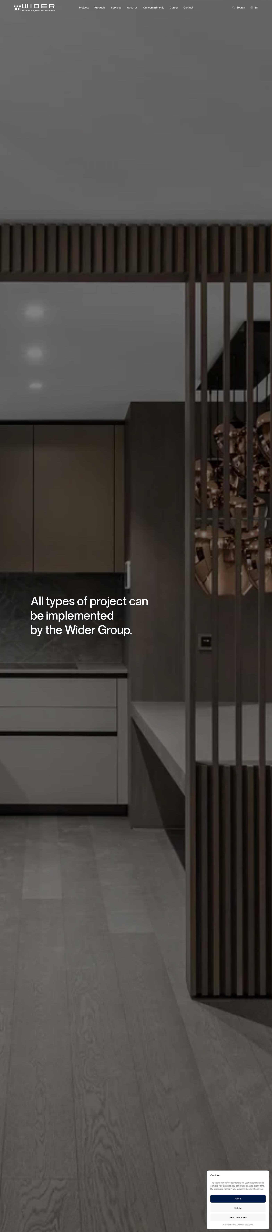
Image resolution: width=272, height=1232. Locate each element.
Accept (238, 1198)
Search (238, 7)
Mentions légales (245, 1225)
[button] (264, 1175)
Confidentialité (229, 1225)
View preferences (238, 1217)
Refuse (237, 1208)
